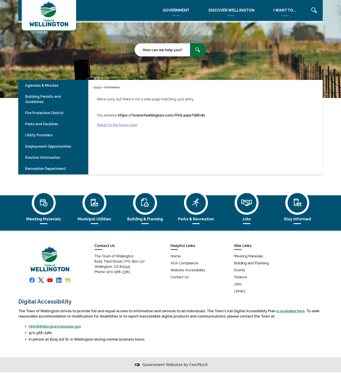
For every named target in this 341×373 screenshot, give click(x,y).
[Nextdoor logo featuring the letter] (67, 280)
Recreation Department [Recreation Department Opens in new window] (45, 169)
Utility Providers (39, 135)
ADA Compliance (184, 263)
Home (97, 87)
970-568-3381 (118, 272)
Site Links (243, 245)
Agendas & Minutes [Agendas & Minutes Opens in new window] (41, 85)
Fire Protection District (44, 113)
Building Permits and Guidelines (43, 99)
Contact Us (179, 277)
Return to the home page (117, 125)
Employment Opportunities (48, 146)
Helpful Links (182, 245)
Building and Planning (251, 263)
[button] (198, 49)
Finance (240, 277)
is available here (291, 311)
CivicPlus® (198, 364)
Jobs (238, 284)
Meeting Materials (248, 256)
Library (239, 291)
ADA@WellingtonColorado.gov (55, 326)
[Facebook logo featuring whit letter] (32, 280)
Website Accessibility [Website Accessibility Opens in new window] (187, 270)
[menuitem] (53, 85)
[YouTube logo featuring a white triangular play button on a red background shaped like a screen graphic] (50, 280)
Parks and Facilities (41, 124)
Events (239, 270)
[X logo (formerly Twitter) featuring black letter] (41, 280)
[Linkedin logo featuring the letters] (59, 280)
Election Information (42, 157)
